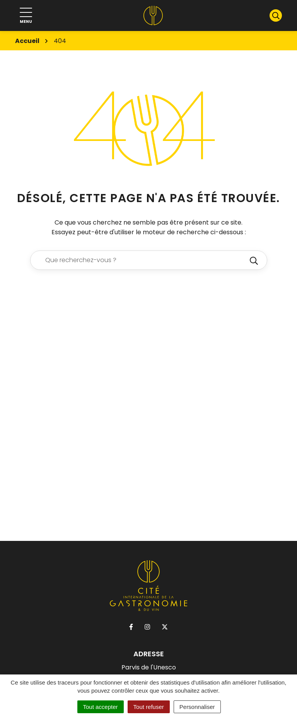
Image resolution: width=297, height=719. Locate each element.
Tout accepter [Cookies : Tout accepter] (100, 707)
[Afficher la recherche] (276, 15)
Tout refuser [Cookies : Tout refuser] (148, 707)
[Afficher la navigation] (26, 15)
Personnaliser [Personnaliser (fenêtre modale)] (197, 707)
